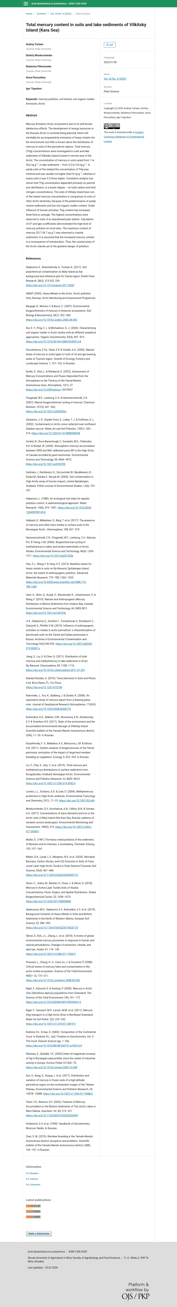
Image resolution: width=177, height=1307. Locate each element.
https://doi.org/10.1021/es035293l (45, 464)
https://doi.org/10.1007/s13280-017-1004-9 (50, 954)
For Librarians (33, 1184)
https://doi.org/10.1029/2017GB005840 (48, 901)
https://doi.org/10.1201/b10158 (44, 687)
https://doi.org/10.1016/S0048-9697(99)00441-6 (53, 1002)
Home (29, 13)
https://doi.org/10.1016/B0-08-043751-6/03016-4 (54, 1045)
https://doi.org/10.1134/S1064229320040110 (52, 875)
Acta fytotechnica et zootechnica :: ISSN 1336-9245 (58, 3)
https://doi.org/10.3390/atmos (43, 389)
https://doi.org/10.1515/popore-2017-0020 (50, 285)
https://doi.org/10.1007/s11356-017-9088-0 (68, 1093)
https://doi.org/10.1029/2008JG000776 (48, 708)
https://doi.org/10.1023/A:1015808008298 (55, 433)
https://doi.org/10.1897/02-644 (76, 800)
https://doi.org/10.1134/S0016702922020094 (52, 1115)
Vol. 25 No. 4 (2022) (60, 13)
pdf (111, 44)
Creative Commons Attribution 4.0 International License (124, 137)
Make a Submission (39, 1233)
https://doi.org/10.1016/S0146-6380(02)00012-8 (53, 341)
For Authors (32, 1179)
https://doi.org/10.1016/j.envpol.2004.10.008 (51, 1067)
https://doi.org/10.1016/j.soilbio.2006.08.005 (51, 319)
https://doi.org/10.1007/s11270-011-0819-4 (50, 1023)
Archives (41, 13)
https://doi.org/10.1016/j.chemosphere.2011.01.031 (55, 670)
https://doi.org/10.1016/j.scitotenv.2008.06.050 (53, 980)
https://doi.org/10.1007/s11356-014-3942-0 (50, 783)
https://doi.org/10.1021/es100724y (46, 612)
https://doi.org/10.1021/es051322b (53, 555)
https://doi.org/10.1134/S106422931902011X (52, 927)
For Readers (32, 1173)
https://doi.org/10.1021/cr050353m (46, 411)
